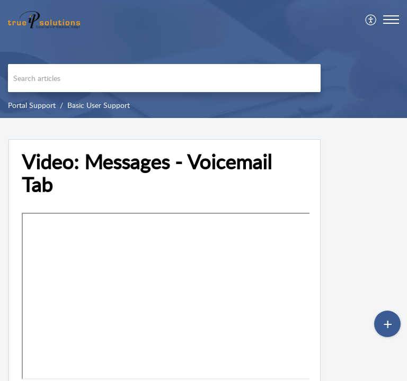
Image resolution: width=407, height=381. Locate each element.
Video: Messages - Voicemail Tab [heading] (147, 173)
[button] (371, 19)
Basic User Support (98, 105)
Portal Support (32, 105)
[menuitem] (371, 19)
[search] (164, 78)
